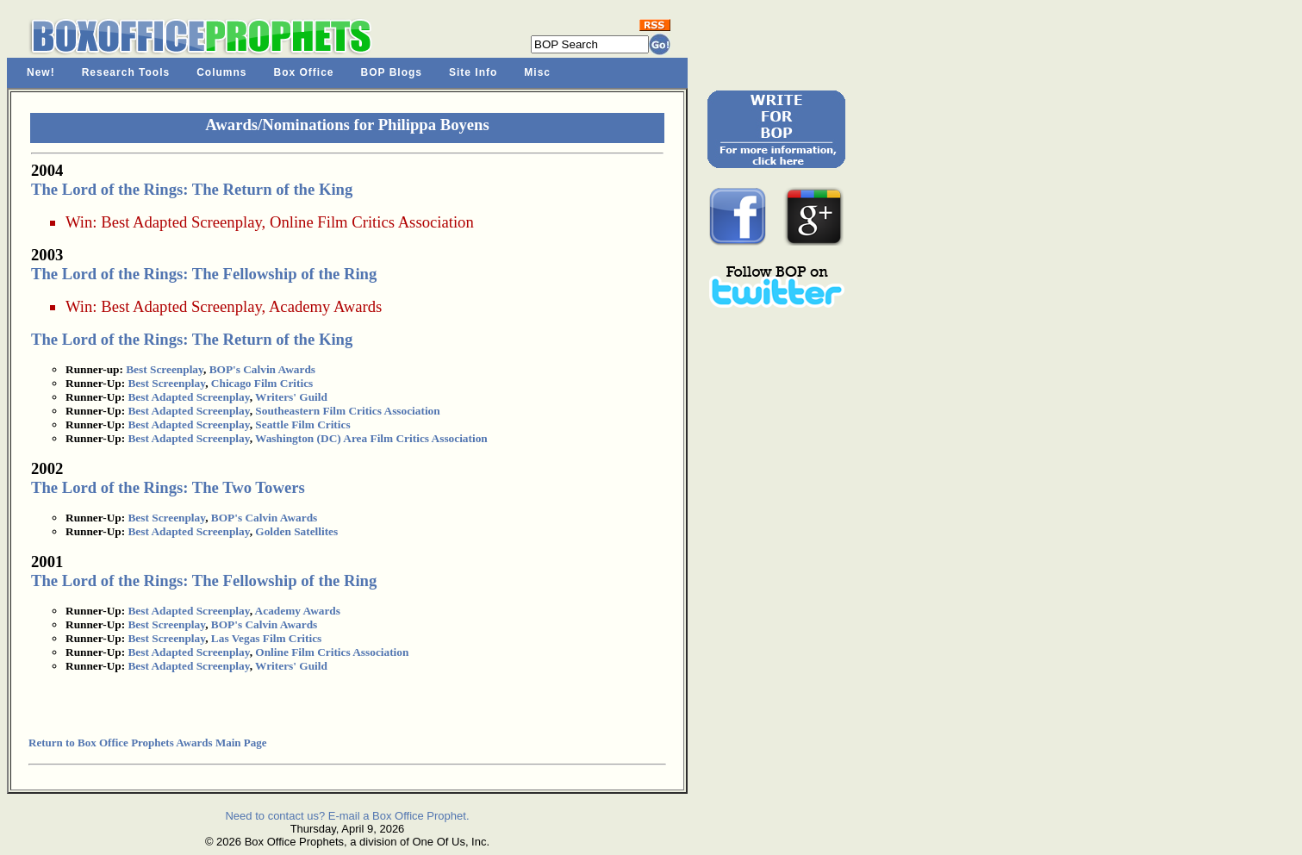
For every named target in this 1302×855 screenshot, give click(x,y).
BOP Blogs (391, 72)
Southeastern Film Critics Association (347, 410)
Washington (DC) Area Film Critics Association (371, 438)
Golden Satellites (296, 531)
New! (41, 72)
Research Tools (126, 72)
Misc (537, 72)
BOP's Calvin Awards (262, 369)
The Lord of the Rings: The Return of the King (191, 189)
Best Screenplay (164, 369)
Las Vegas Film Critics (266, 638)
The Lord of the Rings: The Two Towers (168, 487)
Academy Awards (325, 306)
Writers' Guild (291, 396)
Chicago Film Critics (262, 383)
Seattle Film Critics (302, 424)
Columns (221, 72)
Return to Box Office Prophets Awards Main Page (147, 742)
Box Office (304, 72)
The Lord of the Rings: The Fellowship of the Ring (204, 274)
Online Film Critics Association (372, 222)
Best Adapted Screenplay (181, 222)
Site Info (473, 72)
